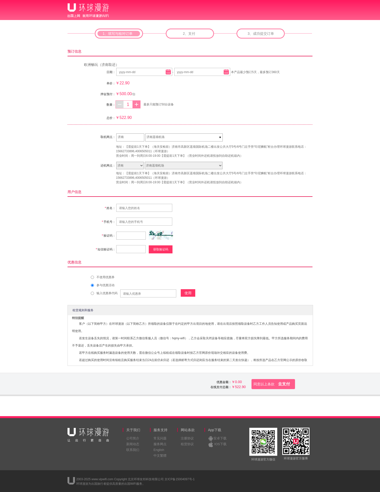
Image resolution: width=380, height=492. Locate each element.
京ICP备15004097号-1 (179, 479)
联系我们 (132, 450)
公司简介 (132, 438)
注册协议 (187, 438)
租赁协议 (187, 444)
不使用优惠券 (105, 277)
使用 (188, 293)
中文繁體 (160, 455)
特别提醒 (78, 318)
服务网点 (160, 444)
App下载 (214, 430)
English (159, 450)
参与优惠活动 (105, 285)
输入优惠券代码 (107, 293)
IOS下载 (220, 444)
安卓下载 (220, 438)
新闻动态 (132, 444)
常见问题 (160, 438)
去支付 (272, 384)
